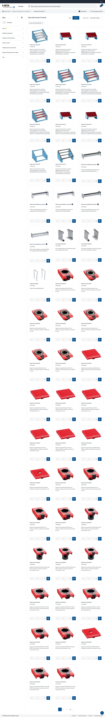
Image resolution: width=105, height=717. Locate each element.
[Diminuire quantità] (31, 61)
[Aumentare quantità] (45, 61)
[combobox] (62, 6)
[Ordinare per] (92, 18)
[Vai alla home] (8, 6)
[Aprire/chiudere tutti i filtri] (17, 17)
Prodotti (21, 6)
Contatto (90, 715)
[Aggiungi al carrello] (48, 61)
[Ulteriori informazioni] (82, 11)
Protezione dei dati (82, 715)
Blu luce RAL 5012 (35, 23)
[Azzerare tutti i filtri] (22, 17)
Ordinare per (86, 17)
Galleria (76, 17)
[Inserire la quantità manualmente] (38, 61)
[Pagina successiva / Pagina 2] (66, 710)
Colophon (74, 715)
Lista (70, 17)
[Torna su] (102, 713)
